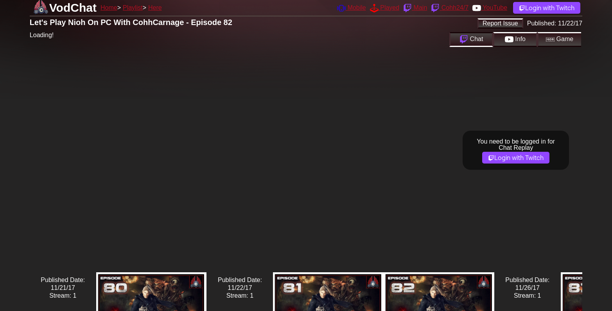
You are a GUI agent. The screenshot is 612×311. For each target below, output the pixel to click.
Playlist (133, 7)
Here (155, 7)
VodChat (73, 7)
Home (109, 7)
